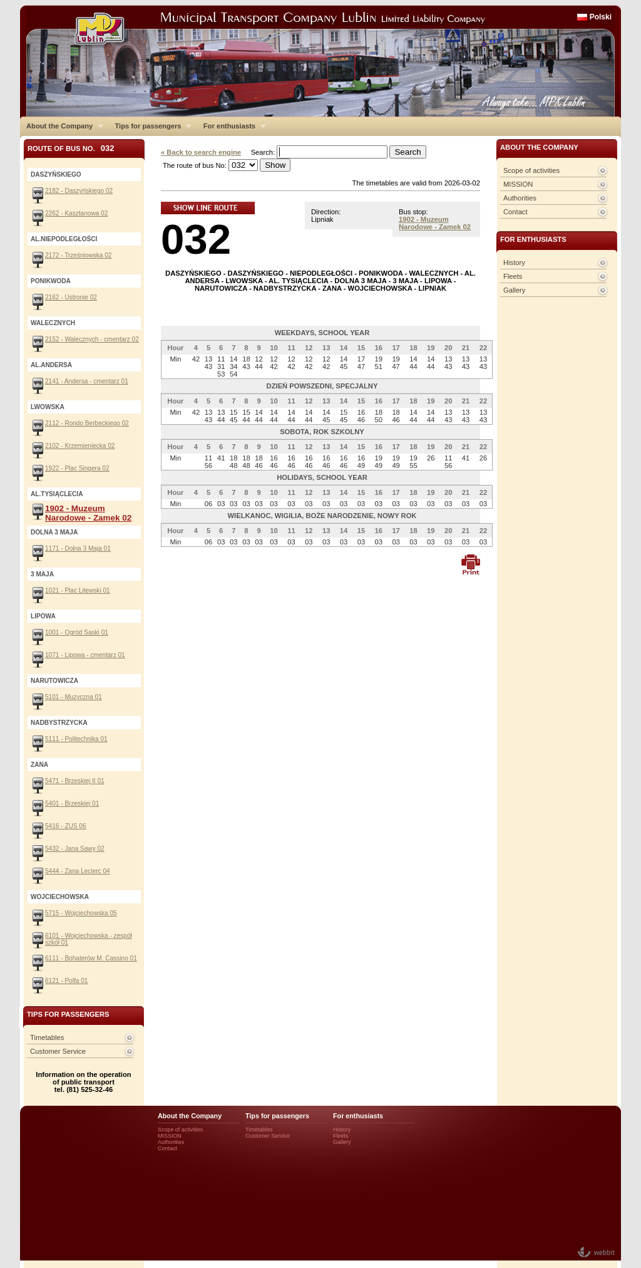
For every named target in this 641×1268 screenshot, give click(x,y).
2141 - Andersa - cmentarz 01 (86, 381)
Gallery (514, 290)
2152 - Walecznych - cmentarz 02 (92, 339)
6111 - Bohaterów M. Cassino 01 (91, 958)
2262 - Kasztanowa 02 (76, 213)
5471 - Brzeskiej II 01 (75, 780)
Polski (601, 17)
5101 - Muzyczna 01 (73, 697)
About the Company (61, 126)
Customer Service (58, 1051)
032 (196, 239)
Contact (515, 212)
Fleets (512, 276)
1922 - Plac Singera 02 (77, 468)
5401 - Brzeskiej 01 (72, 803)
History (514, 262)
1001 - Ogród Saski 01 (76, 632)
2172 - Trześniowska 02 (78, 255)
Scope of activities (531, 170)
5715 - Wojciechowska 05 (81, 913)
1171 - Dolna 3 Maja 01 (78, 548)
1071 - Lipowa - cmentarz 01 (85, 655)
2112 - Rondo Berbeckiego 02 (87, 423)
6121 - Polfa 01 (66, 980)
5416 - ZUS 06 (65, 826)
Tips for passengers (150, 126)
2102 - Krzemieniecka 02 (80, 445)
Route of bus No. (71, 148)
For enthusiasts (231, 126)
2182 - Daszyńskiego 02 (79, 190)
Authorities (519, 198)
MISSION (518, 184)
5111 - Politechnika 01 (76, 738)
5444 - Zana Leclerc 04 (77, 871)
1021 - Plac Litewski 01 (77, 590)
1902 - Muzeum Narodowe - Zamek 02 (435, 223)
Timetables (47, 1037)
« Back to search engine (201, 152)
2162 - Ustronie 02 (71, 297)
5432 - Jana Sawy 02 (75, 848)
